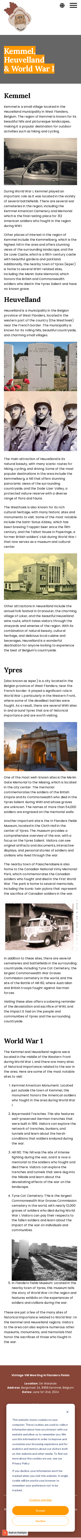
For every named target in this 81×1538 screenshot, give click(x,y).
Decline (40, 1521)
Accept (40, 1510)
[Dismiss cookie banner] (67, 1412)
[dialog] (40, 1468)
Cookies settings (40, 1499)
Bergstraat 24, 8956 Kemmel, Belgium (47, 1388)
